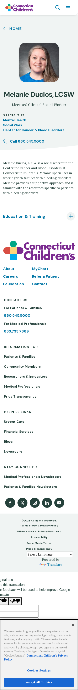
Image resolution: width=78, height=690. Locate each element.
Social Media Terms (39, 543)
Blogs (8, 441)
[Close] (73, 625)
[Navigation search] (58, 8)
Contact (39, 283)
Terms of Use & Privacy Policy (39, 525)
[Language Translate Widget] (50, 554)
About (8, 268)
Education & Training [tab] (24, 216)
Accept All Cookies (39, 682)
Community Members (22, 366)
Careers (10, 276)
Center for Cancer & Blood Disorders (33, 130)
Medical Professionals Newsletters (33, 476)
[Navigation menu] (68, 8)
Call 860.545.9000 (27, 141)
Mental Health (14, 120)
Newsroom (13, 451)
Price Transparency (20, 396)
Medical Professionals (22, 386)
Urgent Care (14, 421)
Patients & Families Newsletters (30, 486)
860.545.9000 (17, 315)
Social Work (12, 125)
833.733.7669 (16, 331)
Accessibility (39, 537)
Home (15, 28)
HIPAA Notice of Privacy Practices (39, 531)
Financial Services (18, 431)
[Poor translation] (15, 601)
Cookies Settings (39, 670)
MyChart (40, 268)
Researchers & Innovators (25, 376)
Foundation (13, 283)
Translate (51, 564)
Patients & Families (20, 356)
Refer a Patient (45, 276)
